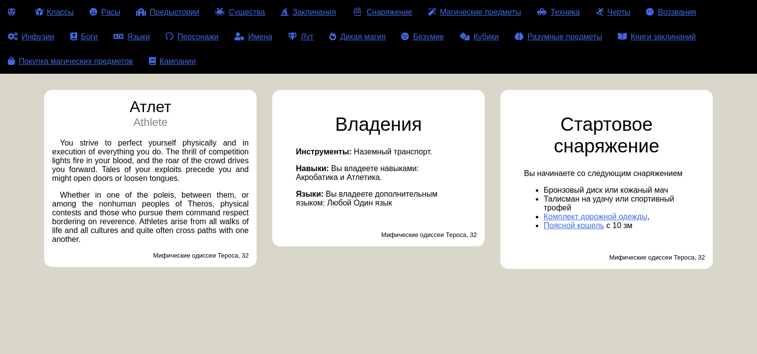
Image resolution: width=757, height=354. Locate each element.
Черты (613, 12)
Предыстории (168, 12)
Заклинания (308, 12)
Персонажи (192, 36)
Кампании (172, 61)
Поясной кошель (574, 225)
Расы (104, 12)
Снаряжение (381, 12)
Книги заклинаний (657, 36)
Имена (253, 36)
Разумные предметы (558, 36)
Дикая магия (357, 36)
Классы (54, 12)
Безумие (422, 36)
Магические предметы (474, 12)
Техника (558, 12)
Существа (240, 12)
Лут (301, 36)
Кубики (479, 36)
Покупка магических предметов (70, 61)
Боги (84, 36)
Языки (132, 36)
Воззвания (671, 12)
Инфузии (31, 36)
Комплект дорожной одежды (595, 216)
